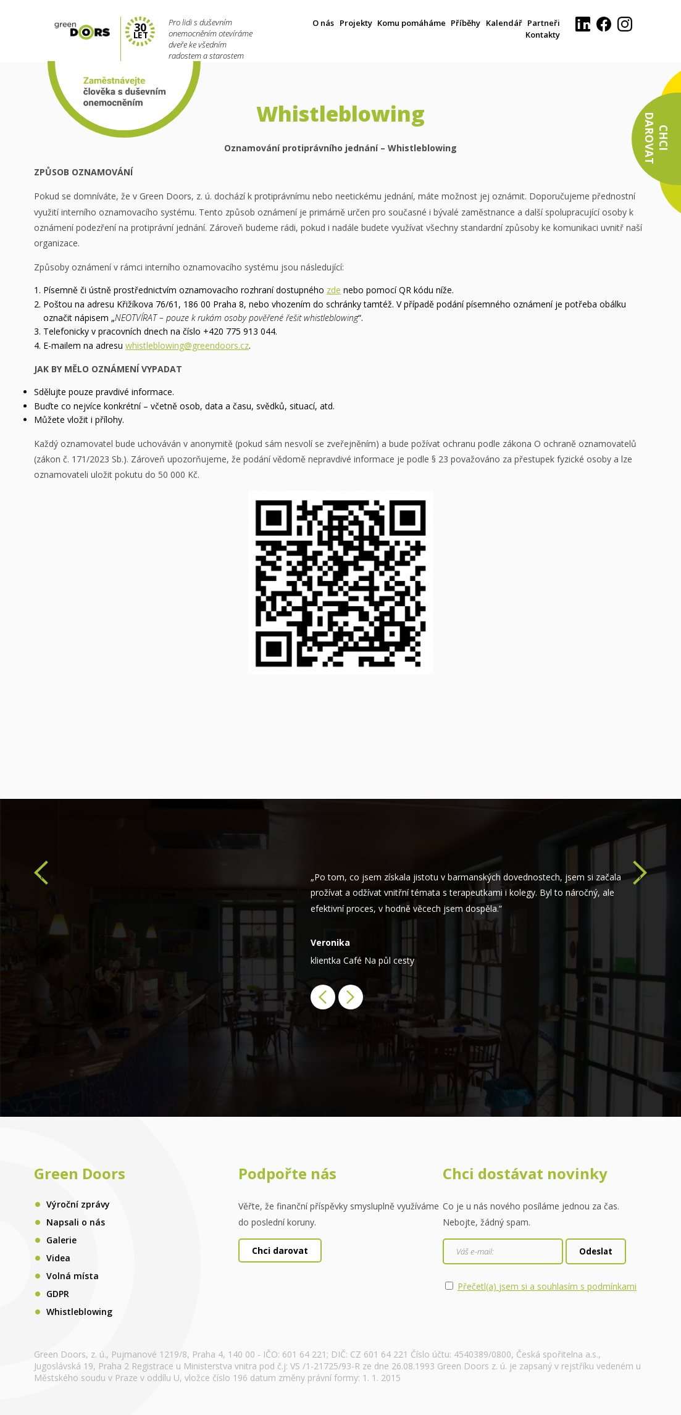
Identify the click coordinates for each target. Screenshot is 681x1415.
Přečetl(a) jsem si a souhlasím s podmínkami (547, 1286)
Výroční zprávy (78, 1204)
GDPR (57, 1294)
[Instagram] (624, 28)
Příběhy (465, 22)
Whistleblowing (79, 1311)
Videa (58, 1258)
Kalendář (504, 22)
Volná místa (72, 1276)
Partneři (543, 22)
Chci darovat (280, 1250)
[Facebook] (603, 28)
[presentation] (41, 876)
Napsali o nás (75, 1222)
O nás (323, 22)
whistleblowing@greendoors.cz (187, 345)
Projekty (356, 22)
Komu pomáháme (411, 22)
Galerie (61, 1240)
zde (334, 290)
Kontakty (542, 34)
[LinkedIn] (582, 28)
